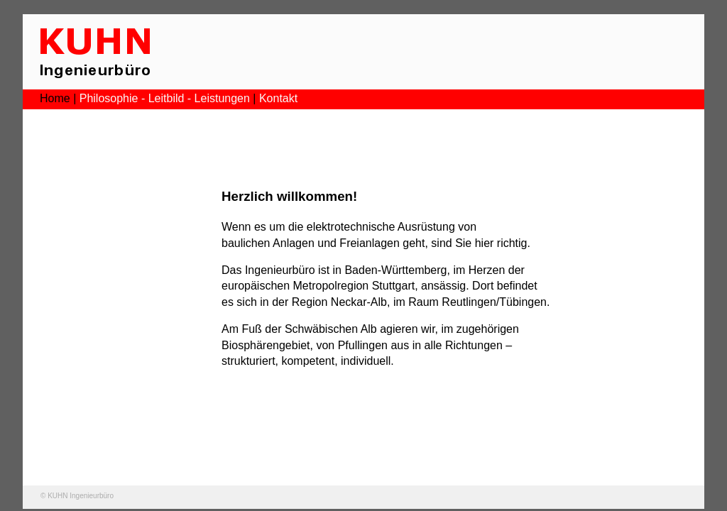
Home (55, 98)
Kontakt (278, 98)
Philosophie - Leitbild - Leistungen (165, 98)
